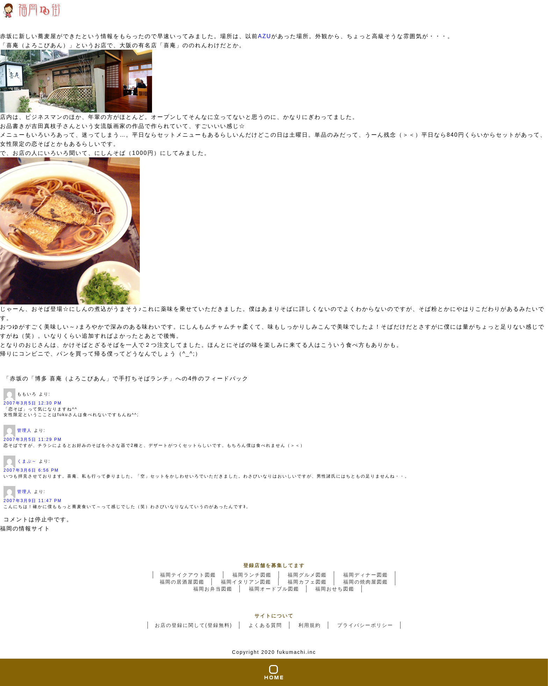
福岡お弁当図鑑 (212, 589)
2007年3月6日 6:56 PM (31, 470)
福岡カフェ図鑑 (307, 582)
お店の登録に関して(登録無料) (193, 625)
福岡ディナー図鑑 (365, 575)
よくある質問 (265, 625)
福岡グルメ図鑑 (307, 575)
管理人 (24, 430)
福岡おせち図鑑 (334, 589)
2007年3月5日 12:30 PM (32, 403)
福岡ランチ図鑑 (252, 575)
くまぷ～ (27, 461)
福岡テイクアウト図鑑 (188, 575)
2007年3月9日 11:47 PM (32, 500)
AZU (264, 36)
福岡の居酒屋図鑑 (182, 582)
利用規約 (309, 625)
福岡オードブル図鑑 (274, 589)
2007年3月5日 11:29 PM (32, 439)
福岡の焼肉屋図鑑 (365, 582)
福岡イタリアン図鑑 (246, 582)
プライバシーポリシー (365, 625)
